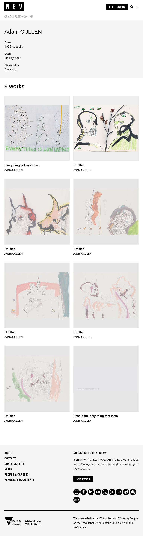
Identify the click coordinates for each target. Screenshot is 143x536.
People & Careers (16, 474)
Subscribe (83, 478)
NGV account (81, 469)
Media (8, 469)
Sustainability (14, 463)
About (8, 453)
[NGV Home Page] (14, 6)
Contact (10, 458)
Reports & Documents (19, 479)
